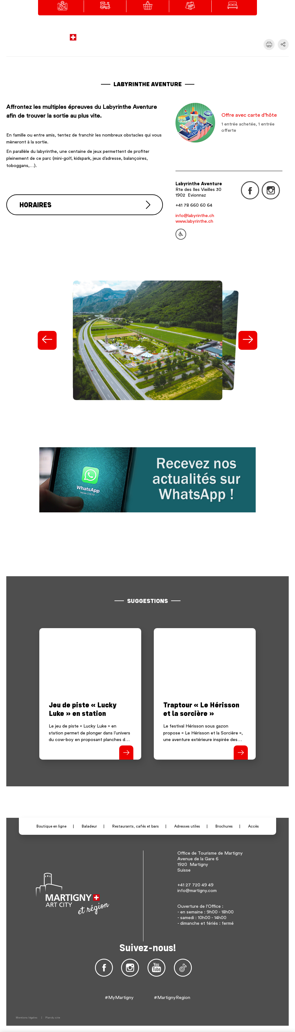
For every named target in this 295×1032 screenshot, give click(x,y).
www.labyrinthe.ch (194, 221)
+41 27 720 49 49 (195, 885)
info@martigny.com (197, 890)
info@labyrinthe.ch (194, 215)
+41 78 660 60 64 (193, 205)
